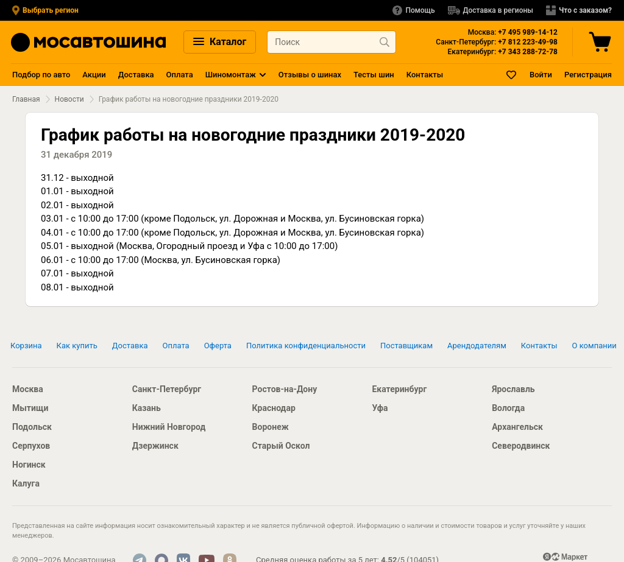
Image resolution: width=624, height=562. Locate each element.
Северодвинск (521, 446)
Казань (146, 408)
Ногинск (29, 464)
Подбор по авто (41, 74)
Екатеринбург (399, 389)
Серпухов (31, 446)
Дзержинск (155, 446)
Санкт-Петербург (166, 389)
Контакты (424, 74)
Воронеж (270, 427)
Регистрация (588, 74)
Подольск (32, 427)
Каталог (219, 41)
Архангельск (517, 427)
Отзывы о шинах (309, 74)
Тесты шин (373, 74)
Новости (69, 99)
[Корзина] (601, 42)
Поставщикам (406, 345)
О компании (594, 345)
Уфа (380, 408)
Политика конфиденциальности (306, 345)
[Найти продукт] (384, 42)
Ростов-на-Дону (284, 389)
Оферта (218, 345)
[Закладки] (511, 74)
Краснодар (274, 408)
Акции (93, 74)
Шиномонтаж (230, 74)
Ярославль (513, 389)
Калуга (26, 483)
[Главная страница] (88, 42)
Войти (541, 74)
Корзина (26, 345)
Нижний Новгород (169, 427)
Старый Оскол (281, 446)
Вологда (508, 408)
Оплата (179, 74)
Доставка (136, 74)
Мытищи (30, 408)
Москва (27, 389)
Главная (26, 99)
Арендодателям (476, 345)
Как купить (77, 345)
